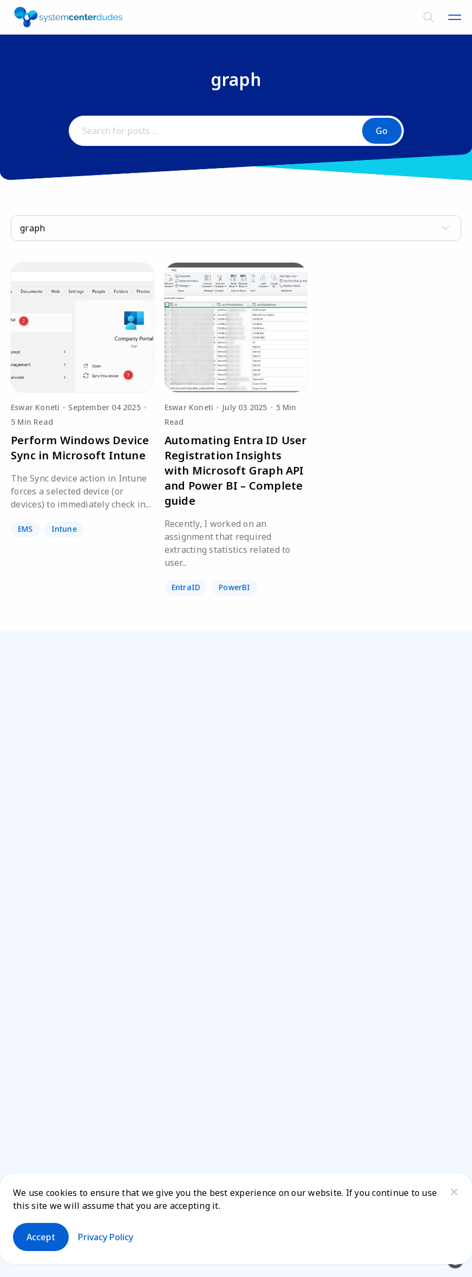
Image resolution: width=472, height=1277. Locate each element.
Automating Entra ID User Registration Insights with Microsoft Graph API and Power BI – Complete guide (236, 470)
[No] (453, 1191)
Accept (41, 1237)
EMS (25, 529)
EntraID (186, 587)
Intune (64, 529)
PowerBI (234, 587)
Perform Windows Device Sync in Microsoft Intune (80, 448)
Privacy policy (105, 1237)
